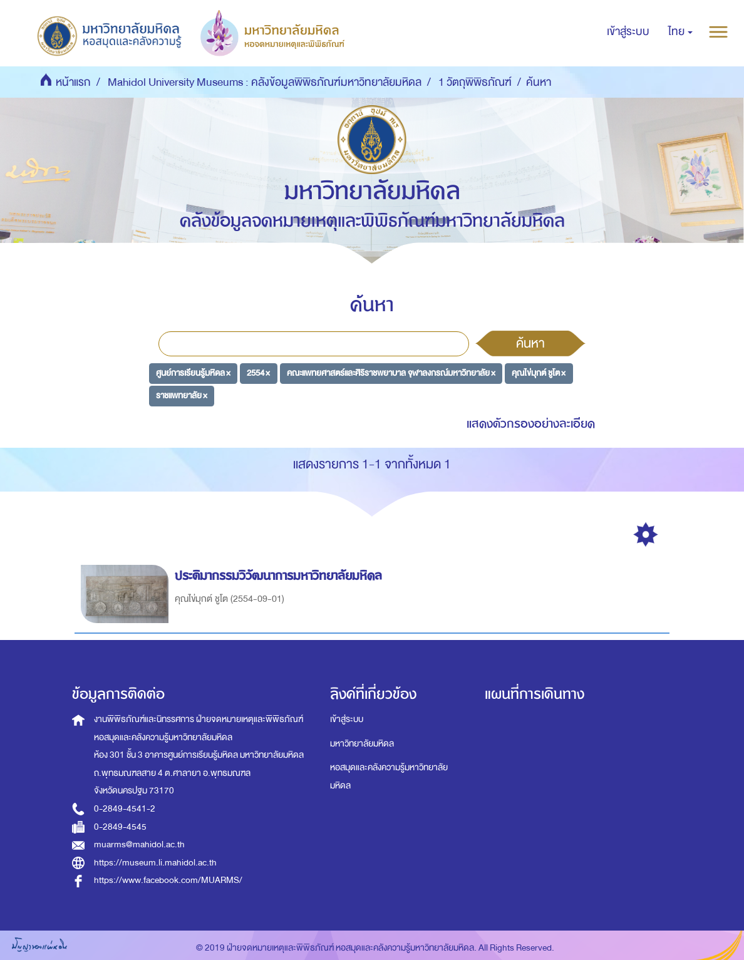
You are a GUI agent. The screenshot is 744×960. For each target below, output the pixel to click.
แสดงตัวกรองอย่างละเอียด (531, 423)
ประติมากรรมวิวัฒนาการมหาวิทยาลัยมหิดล (280, 575)
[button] (680, 32)
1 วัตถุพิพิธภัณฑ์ (475, 82)
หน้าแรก (73, 82)
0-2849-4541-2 (124, 809)
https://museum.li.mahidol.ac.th (155, 862)
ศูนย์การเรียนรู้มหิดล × (193, 373)
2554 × (258, 373)
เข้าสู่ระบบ (346, 719)
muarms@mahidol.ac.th (139, 844)
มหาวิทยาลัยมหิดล (362, 743)
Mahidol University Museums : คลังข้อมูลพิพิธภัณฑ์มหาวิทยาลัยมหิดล (264, 82)
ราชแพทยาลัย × (181, 395)
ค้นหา (530, 343)
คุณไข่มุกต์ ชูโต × (539, 373)
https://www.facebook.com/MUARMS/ (168, 880)
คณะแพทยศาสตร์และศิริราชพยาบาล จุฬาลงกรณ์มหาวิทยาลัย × (391, 373)
